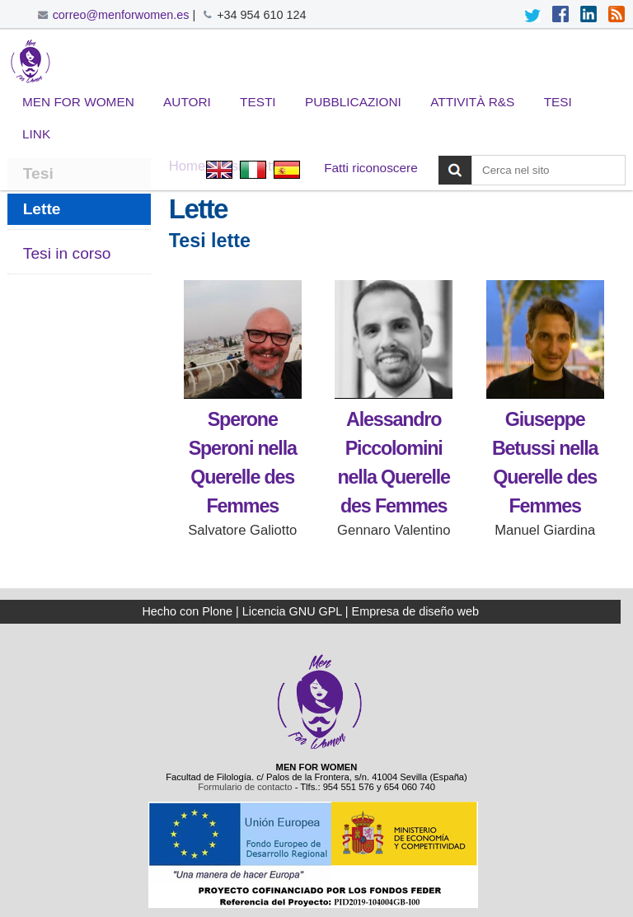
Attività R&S (472, 102)
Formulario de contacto (245, 787)
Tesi (558, 102)
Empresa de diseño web (415, 611)
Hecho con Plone (187, 611)
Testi (258, 102)
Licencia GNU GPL (292, 611)
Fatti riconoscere (371, 168)
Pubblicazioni (353, 102)
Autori (187, 102)
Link (36, 134)
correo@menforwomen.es (121, 14)
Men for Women (78, 102)
